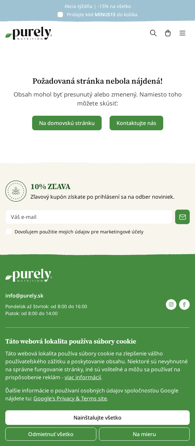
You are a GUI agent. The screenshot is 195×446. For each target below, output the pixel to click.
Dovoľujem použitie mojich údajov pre (79, 231)
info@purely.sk (24, 295)
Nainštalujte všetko (97, 417)
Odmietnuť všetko (50, 434)
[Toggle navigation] (182, 33)
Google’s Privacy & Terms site (70, 398)
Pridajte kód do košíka (102, 14)
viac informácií (83, 377)
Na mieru (144, 434)
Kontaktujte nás (136, 123)
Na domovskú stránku (67, 123)
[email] (88, 217)
